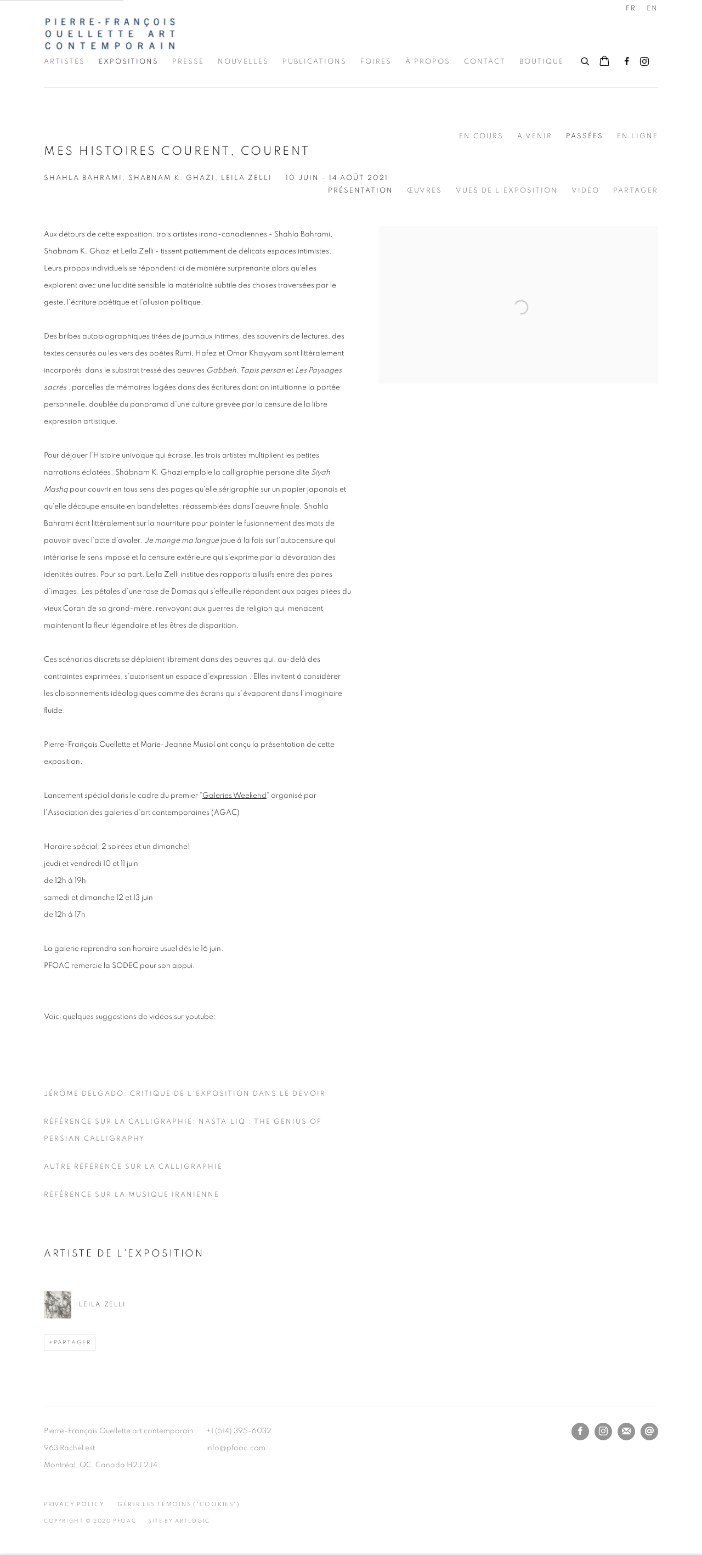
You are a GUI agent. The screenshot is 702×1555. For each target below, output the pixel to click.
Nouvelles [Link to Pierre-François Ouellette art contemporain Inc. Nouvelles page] (243, 61)
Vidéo (585, 190)
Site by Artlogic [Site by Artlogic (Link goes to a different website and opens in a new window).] (179, 1521)
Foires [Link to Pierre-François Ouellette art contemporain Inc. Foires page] (376, 61)
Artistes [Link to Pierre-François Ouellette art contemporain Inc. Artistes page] (64, 61)
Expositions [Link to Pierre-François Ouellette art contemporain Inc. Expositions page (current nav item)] (128, 61)
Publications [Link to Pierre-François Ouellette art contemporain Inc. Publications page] (314, 61)
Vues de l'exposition (507, 190)
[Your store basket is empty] (604, 62)
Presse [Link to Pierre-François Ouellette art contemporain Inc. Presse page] (188, 61)
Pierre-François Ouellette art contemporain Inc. (110, 34)
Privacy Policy (74, 1504)
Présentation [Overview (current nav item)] (360, 190)
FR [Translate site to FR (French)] (631, 8)
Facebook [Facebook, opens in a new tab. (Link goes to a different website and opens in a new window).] (627, 62)
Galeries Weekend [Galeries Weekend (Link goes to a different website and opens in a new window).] (234, 795)
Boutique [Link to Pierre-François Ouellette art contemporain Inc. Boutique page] (541, 61)
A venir (534, 136)
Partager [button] (635, 190)
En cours (481, 136)
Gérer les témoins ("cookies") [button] (178, 1504)
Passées (584, 136)
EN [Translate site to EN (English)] (652, 8)
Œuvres (424, 190)
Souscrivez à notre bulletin (626, 1431)
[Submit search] (586, 60)
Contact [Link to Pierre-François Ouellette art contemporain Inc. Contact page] (485, 61)
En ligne (637, 136)
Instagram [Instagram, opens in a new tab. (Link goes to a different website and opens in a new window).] (644, 62)
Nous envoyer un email (649, 1431)
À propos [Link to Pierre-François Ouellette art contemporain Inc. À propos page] (427, 61)
